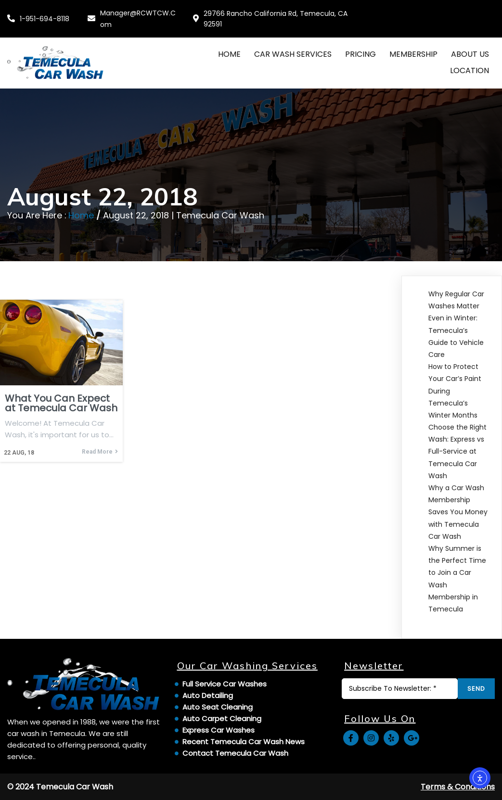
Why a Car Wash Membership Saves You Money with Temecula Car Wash (458, 512)
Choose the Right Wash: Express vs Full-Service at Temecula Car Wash (457, 451)
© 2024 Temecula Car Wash (60, 786)
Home (81, 215)
